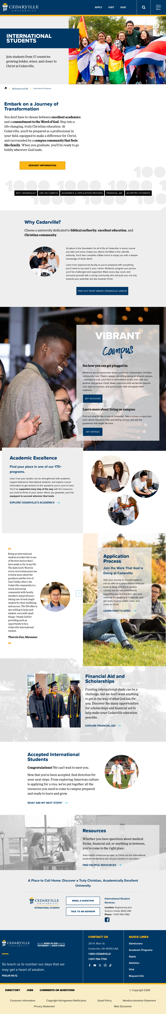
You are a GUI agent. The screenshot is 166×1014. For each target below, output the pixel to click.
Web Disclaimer (123, 1006)
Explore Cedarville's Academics (32, 567)
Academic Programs (141, 950)
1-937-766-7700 (97, 959)
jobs (30, 990)
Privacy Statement (44, 1006)
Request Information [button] (42, 165)
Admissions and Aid (20, 88)
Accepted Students (138, 193)
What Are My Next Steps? (44, 803)
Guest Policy (105, 1000)
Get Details (93, 431)
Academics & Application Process (82, 193)
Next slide (79, 658)
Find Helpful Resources (99, 865)
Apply (98, 7)
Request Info (136, 976)
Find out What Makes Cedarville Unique (102, 291)
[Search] (144, 7)
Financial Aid (114, 193)
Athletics (134, 963)
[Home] (6, 88)
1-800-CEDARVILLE (99, 954)
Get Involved (93, 398)
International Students (42, 88)
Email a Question (83, 900)
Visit (111, 7)
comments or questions (57, 990)
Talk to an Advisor (83, 911)
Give (123, 7)
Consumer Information (22, 1000)
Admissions (136, 943)
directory (12, 990)
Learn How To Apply (117, 676)
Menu (158, 7)
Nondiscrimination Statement (139, 1000)
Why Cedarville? (26, 193)
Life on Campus (48, 193)
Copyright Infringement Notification (66, 1000)
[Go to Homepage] (20, 10)
